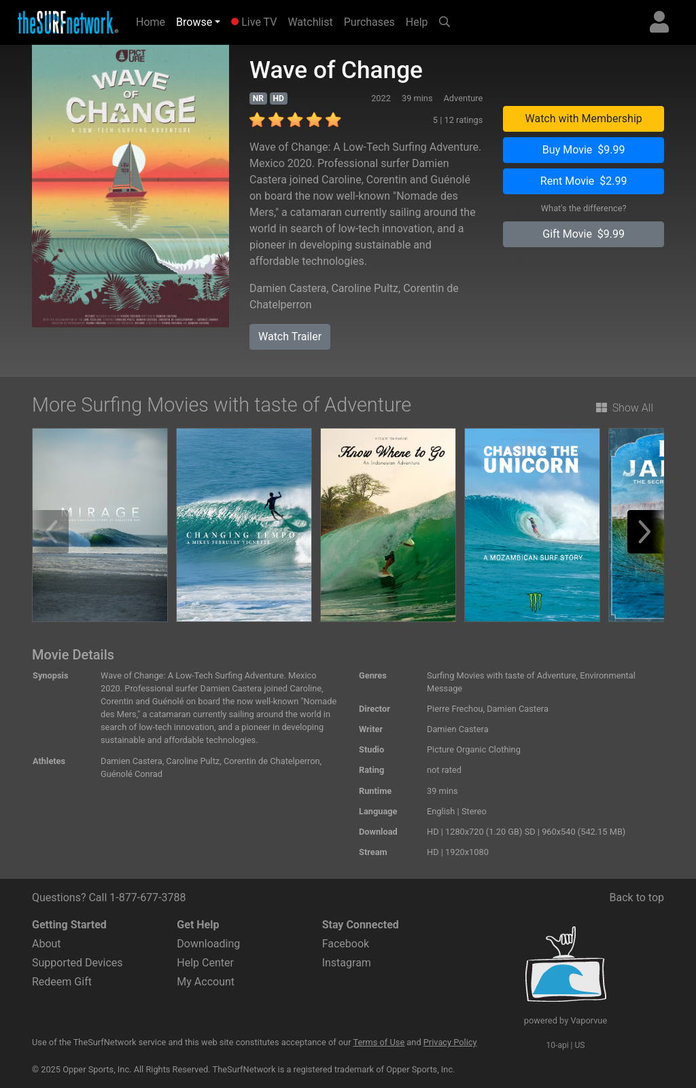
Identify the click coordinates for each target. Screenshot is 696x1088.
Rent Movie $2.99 (583, 181)
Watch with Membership (583, 118)
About (46, 943)
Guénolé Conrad (131, 774)
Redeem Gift (62, 981)
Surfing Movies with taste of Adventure (501, 675)
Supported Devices (77, 962)
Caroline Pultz (364, 288)
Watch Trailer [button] (289, 336)
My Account (205, 981)
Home (153, 21)
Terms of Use (378, 1042)
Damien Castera (287, 288)
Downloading (208, 943)
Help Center (205, 962)
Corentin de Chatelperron (272, 761)
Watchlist (310, 22)
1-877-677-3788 (147, 897)
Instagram (346, 962)
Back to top (637, 897)
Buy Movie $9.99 (583, 149)
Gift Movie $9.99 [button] (583, 234)
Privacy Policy (450, 1042)
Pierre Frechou (455, 709)
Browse (194, 22)
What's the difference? (584, 208)
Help (417, 22)
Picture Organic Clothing (474, 749)
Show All (624, 407)
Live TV (254, 22)
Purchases (369, 22)
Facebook (345, 943)
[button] (649, 532)
